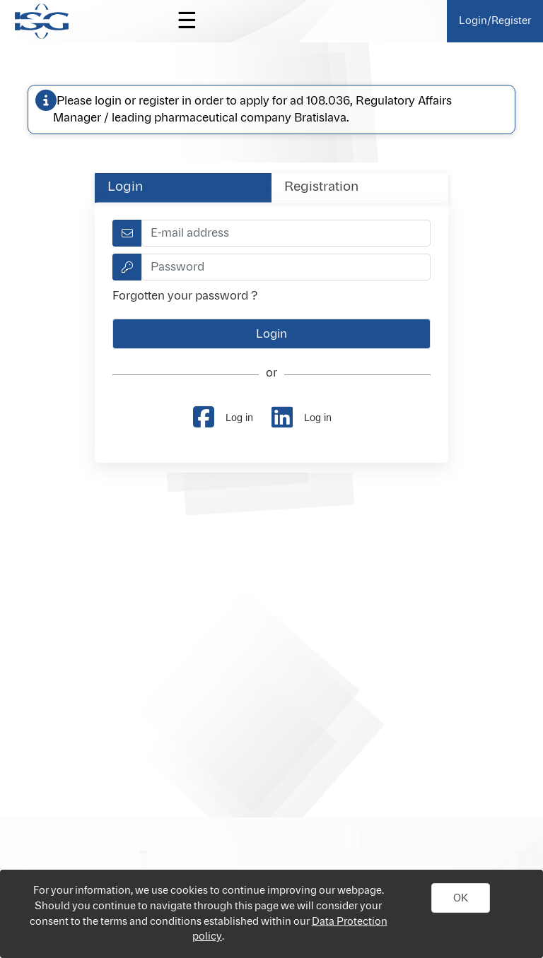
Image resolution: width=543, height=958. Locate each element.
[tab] (183, 187)
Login (125, 187)
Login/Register (495, 21)
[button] (461, 898)
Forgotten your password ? (184, 296)
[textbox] (286, 233)
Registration (321, 187)
